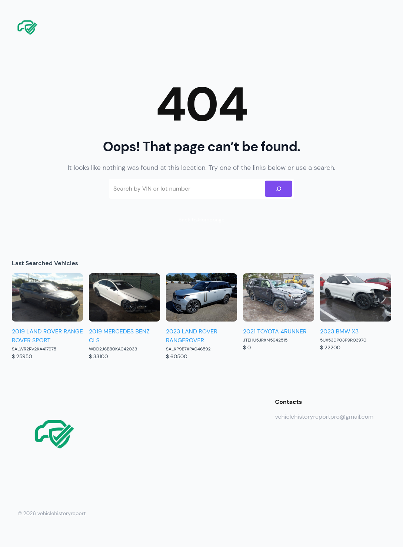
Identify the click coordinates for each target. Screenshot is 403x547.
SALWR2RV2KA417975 (34, 349)
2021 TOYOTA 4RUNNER (275, 331)
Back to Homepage (201, 219)
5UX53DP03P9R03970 (343, 340)
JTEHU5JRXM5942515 (265, 340)
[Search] (278, 189)
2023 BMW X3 (339, 331)
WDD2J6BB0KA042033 (113, 349)
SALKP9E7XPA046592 (188, 349)
